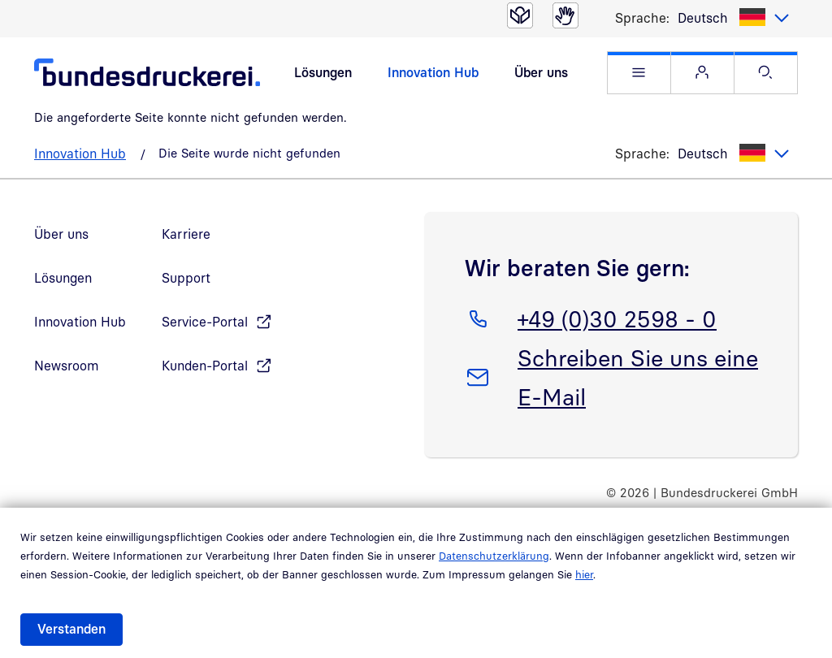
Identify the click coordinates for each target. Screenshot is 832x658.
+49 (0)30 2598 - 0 (617, 316)
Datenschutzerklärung (494, 555)
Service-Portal (205, 322)
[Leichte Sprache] (520, 15)
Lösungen (323, 72)
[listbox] (734, 18)
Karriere (186, 234)
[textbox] (734, 18)
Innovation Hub (433, 72)
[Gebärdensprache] (565, 15)
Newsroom (66, 365)
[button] (639, 72)
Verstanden (71, 629)
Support (186, 278)
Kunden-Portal (205, 365)
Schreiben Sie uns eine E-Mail (637, 374)
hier (584, 574)
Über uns (541, 72)
